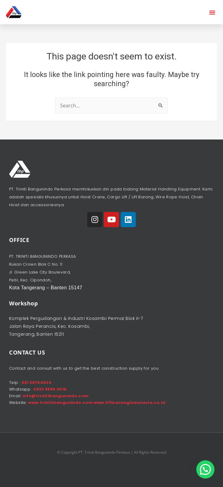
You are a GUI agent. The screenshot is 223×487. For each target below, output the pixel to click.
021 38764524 (37, 382)
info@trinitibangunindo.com (55, 396)
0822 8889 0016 (50, 389)
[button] (212, 12)
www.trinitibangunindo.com (61, 402)
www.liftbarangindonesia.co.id (129, 402)
